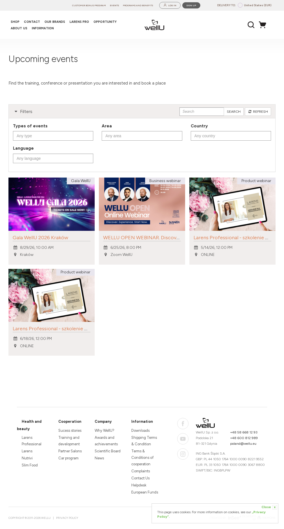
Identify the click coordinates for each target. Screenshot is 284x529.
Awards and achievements (106, 440)
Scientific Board (108, 451)
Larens (27, 451)
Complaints (140, 471)
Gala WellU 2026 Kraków (40, 237)
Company (103, 421)
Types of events (30, 126)
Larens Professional (31, 440)
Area (107, 126)
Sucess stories (69, 430)
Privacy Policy (67, 518)
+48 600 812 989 (244, 438)
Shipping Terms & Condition (144, 440)
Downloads (140, 430)
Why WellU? (104, 430)
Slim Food (30, 465)
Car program (68, 458)
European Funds (144, 492)
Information (142, 421)
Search (234, 112)
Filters (22, 111)
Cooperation (69, 421)
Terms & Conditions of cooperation (142, 457)
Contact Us (140, 478)
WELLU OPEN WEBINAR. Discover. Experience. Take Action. (171, 237)
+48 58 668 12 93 (244, 432)
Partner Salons (70, 451)
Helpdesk (138, 485)
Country (199, 126)
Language (23, 148)
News (99, 458)
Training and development (69, 440)
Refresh (258, 112)
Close (269, 507)
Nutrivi (27, 458)
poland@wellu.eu (243, 444)
